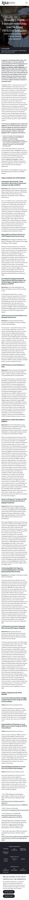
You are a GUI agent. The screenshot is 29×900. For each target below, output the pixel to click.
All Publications (14, 849)
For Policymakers (14, 869)
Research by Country (6, 852)
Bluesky (23, 859)
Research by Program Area (23, 849)
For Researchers (23, 869)
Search (23, 3)
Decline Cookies (9, 896)
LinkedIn (6, 859)
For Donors (5, 872)
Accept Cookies (9, 892)
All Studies (5, 848)
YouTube (6, 861)
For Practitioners (6, 869)
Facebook (14, 859)
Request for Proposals (12, 159)
